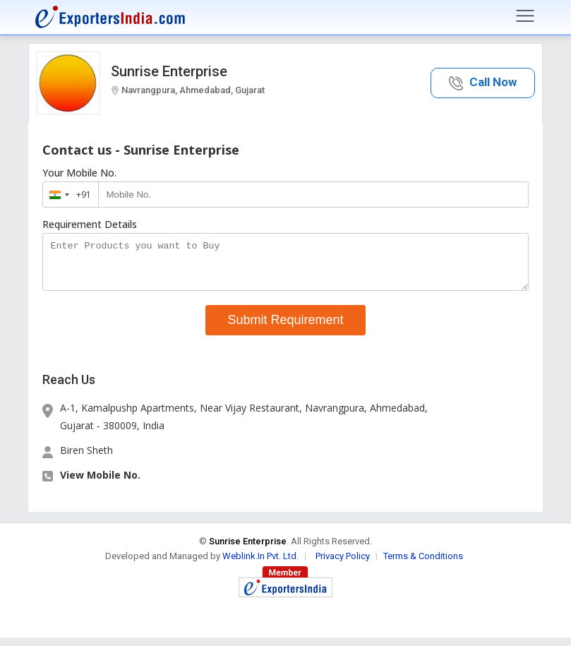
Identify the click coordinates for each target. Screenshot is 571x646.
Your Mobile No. (79, 173)
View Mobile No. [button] (100, 483)
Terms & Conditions (423, 564)
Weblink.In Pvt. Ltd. (260, 564)
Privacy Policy (342, 564)
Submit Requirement (285, 328)
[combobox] (67, 194)
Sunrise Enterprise (169, 71)
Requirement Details (89, 224)
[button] (482, 82)
